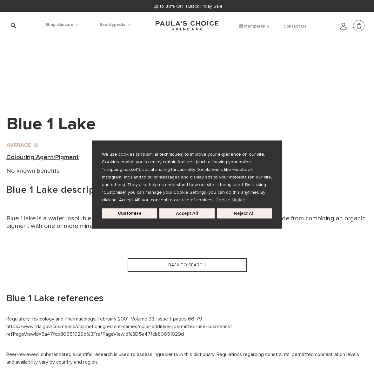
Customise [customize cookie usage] (130, 213)
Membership (254, 26)
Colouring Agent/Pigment (109, 70)
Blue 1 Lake (167, 70)
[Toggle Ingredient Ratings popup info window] (35, 145)
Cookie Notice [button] (230, 200)
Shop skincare (62, 24)
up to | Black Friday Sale (188, 6)
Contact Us (295, 26)
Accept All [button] (187, 213)
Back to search (36, 83)
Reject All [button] (244, 213)
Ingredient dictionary (38, 70)
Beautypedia (115, 24)
